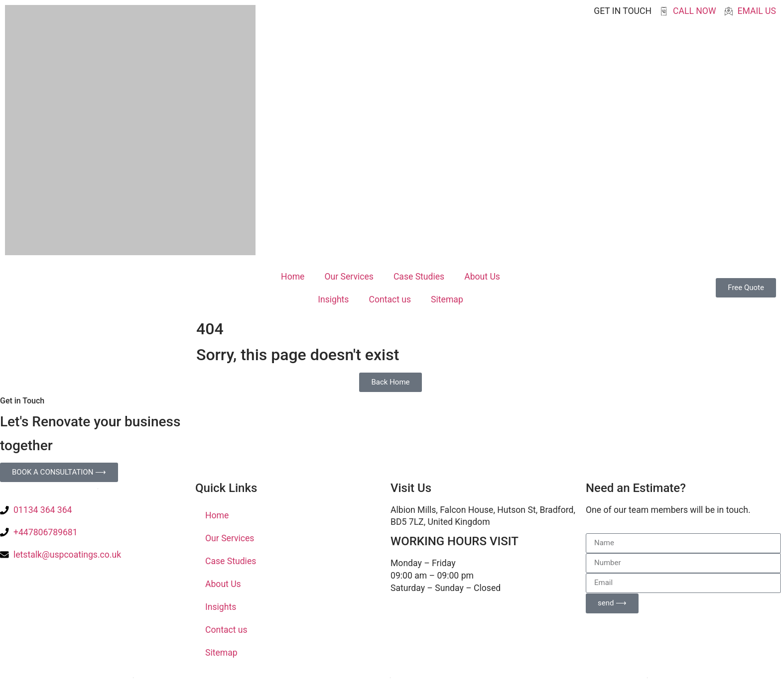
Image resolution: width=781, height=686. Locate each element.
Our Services (348, 277)
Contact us (390, 299)
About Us (482, 277)
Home (292, 277)
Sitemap (447, 299)
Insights (333, 299)
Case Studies (418, 277)
